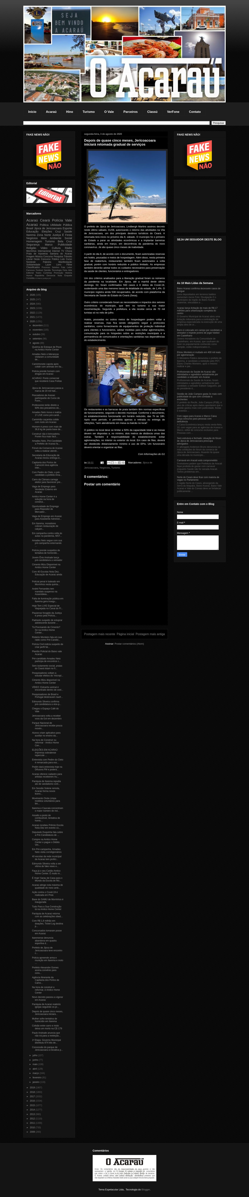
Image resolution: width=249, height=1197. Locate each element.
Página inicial (125, 634)
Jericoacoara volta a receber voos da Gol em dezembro (47, 717)
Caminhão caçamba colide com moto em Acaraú (45, 420)
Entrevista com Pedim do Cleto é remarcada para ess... (47, 761)
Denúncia (51, 275)
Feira (65, 270)
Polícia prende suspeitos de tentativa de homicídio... (46, 551)
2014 (33, 1109)
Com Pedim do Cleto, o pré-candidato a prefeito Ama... (47, 473)
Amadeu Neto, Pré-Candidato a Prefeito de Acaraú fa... (47, 442)
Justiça (56, 234)
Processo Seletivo (50, 267)
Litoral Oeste (33, 259)
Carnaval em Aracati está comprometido (197, 460)
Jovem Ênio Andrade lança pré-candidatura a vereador (47, 558)
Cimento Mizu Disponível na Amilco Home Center (46, 565)
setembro (38, 338)
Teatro (38, 273)
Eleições (47, 231)
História (68, 273)
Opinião (47, 270)
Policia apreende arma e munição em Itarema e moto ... (47, 960)
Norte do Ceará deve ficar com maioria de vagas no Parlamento (198, 478)
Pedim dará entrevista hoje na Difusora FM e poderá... (47, 768)
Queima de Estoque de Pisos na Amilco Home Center (46, 348)
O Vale (109, 111)
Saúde (68, 231)
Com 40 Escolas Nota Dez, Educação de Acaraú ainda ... (47, 574)
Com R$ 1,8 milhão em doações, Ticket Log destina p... (47, 923)
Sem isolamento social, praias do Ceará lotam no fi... (47, 667)
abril (35, 1069)
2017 (33, 1096)
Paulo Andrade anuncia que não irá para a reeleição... (46, 1034)
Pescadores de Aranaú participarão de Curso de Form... (46, 398)
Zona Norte (44, 234)
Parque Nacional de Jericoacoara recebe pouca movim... (47, 726)
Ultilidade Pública (61, 224)
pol (50, 278)
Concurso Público (50, 259)
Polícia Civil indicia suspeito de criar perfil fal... (47, 645)
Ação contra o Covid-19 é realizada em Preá (45, 893)
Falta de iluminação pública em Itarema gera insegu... (47, 600)
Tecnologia (57, 270)
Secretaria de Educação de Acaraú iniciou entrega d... (46, 456)
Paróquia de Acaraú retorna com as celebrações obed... (47, 915)
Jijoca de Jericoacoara (48, 228)
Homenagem (34, 241)
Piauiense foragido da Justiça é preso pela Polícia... (47, 614)
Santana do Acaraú (61, 253)
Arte (70, 270)
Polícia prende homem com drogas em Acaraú (46, 372)
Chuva (68, 251)
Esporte (67, 228)
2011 (33, 1123)
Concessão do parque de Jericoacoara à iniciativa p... (47, 1048)
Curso (69, 259)
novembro (38, 329)
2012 (33, 1118)
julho (35, 1055)
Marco (48, 244)
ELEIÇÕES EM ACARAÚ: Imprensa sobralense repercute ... (45, 753)
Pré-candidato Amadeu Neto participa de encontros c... (46, 660)
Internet (56, 251)
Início (32, 111)
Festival (39, 270)
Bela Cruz (65, 241)
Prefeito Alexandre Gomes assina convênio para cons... (45, 970)
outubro (37, 334)
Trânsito (68, 256)
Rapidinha (39, 275)
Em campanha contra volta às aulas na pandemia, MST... (47, 534)
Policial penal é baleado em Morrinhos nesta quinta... (46, 583)
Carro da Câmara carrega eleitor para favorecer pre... (47, 480)
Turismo (89, 111)
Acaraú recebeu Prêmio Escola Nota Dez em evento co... (47, 826)
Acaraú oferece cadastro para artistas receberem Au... (47, 775)
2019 (33, 1087)
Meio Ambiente (51, 238)
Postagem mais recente (99, 634)
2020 (33, 321)
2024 (33, 304)
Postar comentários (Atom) (129, 643)
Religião (31, 248)
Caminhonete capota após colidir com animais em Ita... (47, 365)
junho (36, 1060)
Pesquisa (58, 256)
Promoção (58, 273)
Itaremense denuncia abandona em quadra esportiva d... (44, 941)
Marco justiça (42, 278)
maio (35, 1064)
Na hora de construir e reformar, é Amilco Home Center (46, 990)
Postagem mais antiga (150, 634)
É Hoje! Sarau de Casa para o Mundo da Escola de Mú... (47, 879)
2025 (33, 299)
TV (62, 251)
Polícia (57, 220)
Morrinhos (31, 251)
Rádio (68, 248)
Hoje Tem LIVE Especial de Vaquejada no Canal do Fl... (47, 607)
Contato (195, 111)
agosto (36, 343)
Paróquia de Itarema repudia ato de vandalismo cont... (46, 782)
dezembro (38, 325)
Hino (69, 111)
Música (38, 256)
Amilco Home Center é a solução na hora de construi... (44, 499)
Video (44, 248)
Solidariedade (33, 264)
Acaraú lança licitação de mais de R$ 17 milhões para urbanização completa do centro (197, 311)
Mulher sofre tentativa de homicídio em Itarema (44, 1020)
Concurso (48, 256)
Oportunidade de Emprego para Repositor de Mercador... (45, 509)
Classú (152, 111)
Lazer (48, 264)
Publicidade (65, 244)
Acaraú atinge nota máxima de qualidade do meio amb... (47, 886)
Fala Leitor (66, 267)
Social (68, 238)
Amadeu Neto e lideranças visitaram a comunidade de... (45, 357)
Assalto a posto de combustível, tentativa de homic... (46, 818)
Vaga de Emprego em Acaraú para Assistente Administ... (47, 517)
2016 (33, 1101)
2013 (33, 1114)
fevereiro (37, 1077)
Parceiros (130, 111)
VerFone (173, 111)
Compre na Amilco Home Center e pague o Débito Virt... (46, 842)
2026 (33, 295)
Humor (29, 275)
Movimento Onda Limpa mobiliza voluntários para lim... (46, 801)
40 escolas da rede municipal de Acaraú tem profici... (46, 857)
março (36, 1073)
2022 (33, 312)
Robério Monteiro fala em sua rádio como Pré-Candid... (47, 638)
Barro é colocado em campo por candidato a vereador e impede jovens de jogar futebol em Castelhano (199, 333)
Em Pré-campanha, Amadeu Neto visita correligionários (47, 850)
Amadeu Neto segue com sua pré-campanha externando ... (47, 543)
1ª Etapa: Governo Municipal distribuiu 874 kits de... (46, 1041)
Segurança (33, 244)
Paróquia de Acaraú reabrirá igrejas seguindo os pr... (46, 1005)
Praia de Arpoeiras (37, 253)
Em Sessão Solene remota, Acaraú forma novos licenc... (46, 791)
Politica (44, 224)
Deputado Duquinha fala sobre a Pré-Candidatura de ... (47, 833)
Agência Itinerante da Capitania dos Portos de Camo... (45, 980)
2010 (33, 1127)
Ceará (45, 220)
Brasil (29, 228)
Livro (58, 264)
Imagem (30, 256)
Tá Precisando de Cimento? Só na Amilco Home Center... (46, 630)
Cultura (56, 248)
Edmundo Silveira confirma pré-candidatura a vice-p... (46, 703)
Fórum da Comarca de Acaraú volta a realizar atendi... (47, 449)
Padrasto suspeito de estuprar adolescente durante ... (47, 621)
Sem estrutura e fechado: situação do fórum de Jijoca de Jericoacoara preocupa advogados (199, 441)
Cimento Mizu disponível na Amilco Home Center (46, 681)
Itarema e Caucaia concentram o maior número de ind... (47, 809)
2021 (33, 317)
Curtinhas (47, 273)
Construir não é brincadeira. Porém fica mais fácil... (46, 435)
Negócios (105, 467)
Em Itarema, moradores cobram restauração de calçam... (45, 526)
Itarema (31, 234)
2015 (33, 1105)
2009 (33, 1132)
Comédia (30, 278)
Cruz (58, 231)
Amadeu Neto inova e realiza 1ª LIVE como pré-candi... (46, 413)
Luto (62, 259)
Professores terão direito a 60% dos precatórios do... (46, 406)
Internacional (44, 251)
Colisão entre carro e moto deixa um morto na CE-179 (47, 1027)
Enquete (68, 275)
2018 (33, 1092)
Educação (32, 231)
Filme (69, 264)
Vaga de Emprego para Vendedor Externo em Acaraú (44, 489)
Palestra (47, 262)
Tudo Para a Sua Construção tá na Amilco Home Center (46, 908)
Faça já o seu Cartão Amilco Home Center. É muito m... (47, 872)
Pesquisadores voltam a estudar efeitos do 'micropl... (47, 674)
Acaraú (51, 111)
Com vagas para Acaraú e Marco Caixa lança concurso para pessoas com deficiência (197, 419)
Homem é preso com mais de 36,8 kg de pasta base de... (47, 428)
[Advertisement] (124, 598)
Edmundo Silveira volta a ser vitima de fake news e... (46, 865)
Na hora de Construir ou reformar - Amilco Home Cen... (45, 743)
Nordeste (31, 262)
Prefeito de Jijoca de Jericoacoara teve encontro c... (47, 950)
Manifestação (65, 262)
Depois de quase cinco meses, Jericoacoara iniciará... (47, 1012)
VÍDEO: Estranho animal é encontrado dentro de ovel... (47, 688)
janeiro (36, 1082)
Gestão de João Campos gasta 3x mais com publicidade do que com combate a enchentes (199, 397)
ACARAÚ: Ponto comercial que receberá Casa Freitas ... (47, 381)
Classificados (33, 267)
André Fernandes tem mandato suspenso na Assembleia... (44, 591)
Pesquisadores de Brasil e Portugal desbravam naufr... (47, 695)
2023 (33, 308)
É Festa (67, 234)
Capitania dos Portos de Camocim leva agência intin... (45, 465)
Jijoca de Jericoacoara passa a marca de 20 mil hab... (47, 389)
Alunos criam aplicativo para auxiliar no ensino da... (46, 734)
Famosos (30, 270)
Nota (60, 275)
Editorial (30, 273)
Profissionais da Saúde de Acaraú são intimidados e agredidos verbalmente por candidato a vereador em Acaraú (197, 374)
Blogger (146, 1189)
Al (36, 278)
